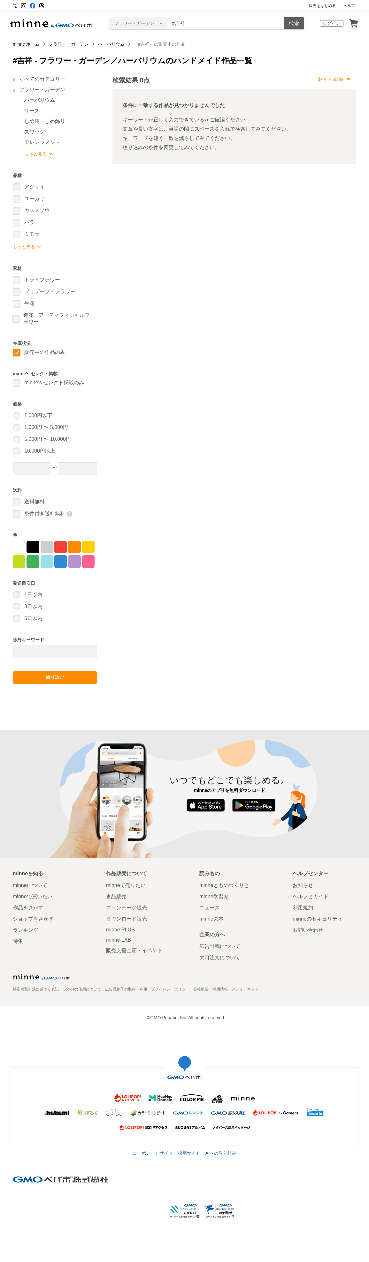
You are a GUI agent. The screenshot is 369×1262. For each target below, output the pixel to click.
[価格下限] (32, 468)
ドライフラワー (42, 279)
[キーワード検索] (225, 23)
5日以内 (33, 618)
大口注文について (219, 957)
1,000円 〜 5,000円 (46, 427)
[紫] (74, 561)
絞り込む (55, 677)
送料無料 (34, 501)
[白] (19, 547)
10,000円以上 (39, 451)
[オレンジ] (74, 547)
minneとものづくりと (224, 885)
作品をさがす (28, 907)
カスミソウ (37, 210)
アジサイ (34, 186)
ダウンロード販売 (126, 919)
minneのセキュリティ (317, 919)
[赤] (60, 547)
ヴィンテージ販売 (126, 907)
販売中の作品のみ (44, 352)
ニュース (209, 907)
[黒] (33, 547)
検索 (294, 23)
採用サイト (189, 1153)
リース (32, 110)
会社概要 (201, 989)
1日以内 (33, 594)
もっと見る (35, 153)
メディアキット (245, 989)
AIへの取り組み (220, 1153)
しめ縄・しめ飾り (44, 121)
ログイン (332, 23)
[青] (60, 561)
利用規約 (303, 907)
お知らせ (303, 885)
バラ (29, 222)
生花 (29, 303)
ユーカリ (34, 198)
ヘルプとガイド (310, 896)
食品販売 (116, 896)
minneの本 (211, 919)
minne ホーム (26, 44)
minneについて (30, 885)
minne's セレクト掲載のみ (54, 382)
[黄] (88, 547)
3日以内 (33, 606)
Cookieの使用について (82, 989)
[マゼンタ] (88, 561)
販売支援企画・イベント (134, 950)
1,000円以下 (38, 415)
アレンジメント (42, 142)
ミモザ (32, 234)
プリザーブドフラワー (49, 291)
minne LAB (118, 940)
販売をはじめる (322, 6)
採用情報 (220, 989)
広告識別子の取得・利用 (126, 989)
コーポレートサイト (153, 1153)
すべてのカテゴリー (42, 79)
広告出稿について (219, 946)
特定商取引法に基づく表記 (36, 989)
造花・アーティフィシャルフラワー (56, 318)
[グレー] (47, 547)
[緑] (33, 561)
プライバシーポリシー (170, 989)
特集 (18, 941)
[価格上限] (78, 468)
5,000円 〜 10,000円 (47, 439)
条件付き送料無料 (44, 513)
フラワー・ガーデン (69, 44)
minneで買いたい (32, 896)
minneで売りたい (126, 885)
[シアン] (47, 561)
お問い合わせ (308, 930)
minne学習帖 (214, 896)
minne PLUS (120, 929)
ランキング (25, 930)
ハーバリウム (111, 44)
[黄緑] (19, 561)
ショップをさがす (33, 919)
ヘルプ (349, 6)
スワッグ (34, 131)
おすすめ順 (330, 79)
